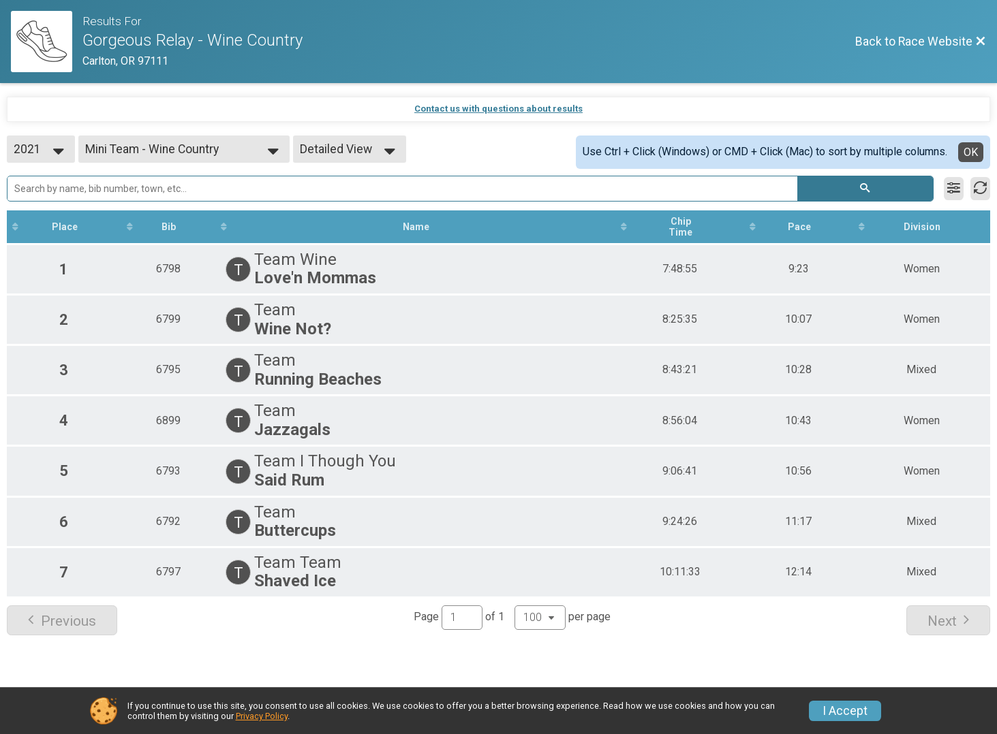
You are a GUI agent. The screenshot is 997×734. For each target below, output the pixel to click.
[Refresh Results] (980, 188)
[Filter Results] (954, 188)
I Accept (845, 711)
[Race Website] (46, 41)
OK (971, 152)
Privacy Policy (262, 716)
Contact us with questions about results (498, 108)
